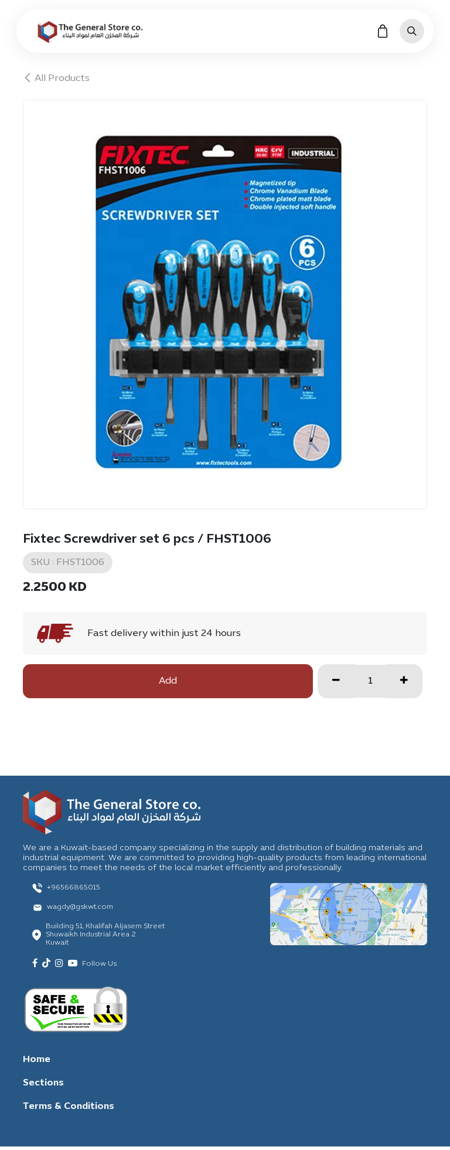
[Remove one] (336, 681)
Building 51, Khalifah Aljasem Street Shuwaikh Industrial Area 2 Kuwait (105, 935)
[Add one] (404, 681)
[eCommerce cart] (382, 31)
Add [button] (168, 681)
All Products (56, 78)
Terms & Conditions (68, 1106)
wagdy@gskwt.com (80, 907)
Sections (43, 1083)
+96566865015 (73, 888)
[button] (412, 31)
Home (36, 1060)
